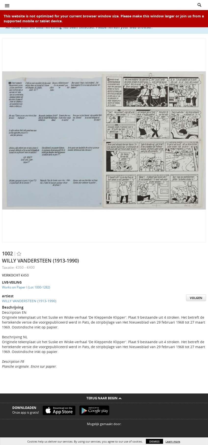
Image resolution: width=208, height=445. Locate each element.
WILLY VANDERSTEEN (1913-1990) (29, 301)
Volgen (196, 298)
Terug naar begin (104, 398)
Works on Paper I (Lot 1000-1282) (26, 287)
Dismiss (154, 441)
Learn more (173, 441)
